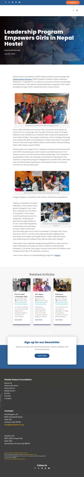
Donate (73, 3)
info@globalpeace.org (14, 424)
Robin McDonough (21, 299)
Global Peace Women (22, 79)
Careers (7, 398)
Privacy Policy (7, 459)
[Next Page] (50, 332)
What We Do (9, 388)
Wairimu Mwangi (61, 299)
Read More (18, 320)
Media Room (9, 391)
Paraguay (25, 304)
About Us (8, 383)
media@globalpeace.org (30, 454)
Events (7, 393)
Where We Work (11, 385)
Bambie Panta (40, 299)
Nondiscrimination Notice (18, 459)
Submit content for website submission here (15, 453)
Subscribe (42, 356)
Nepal (57, 255)
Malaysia (65, 304)
